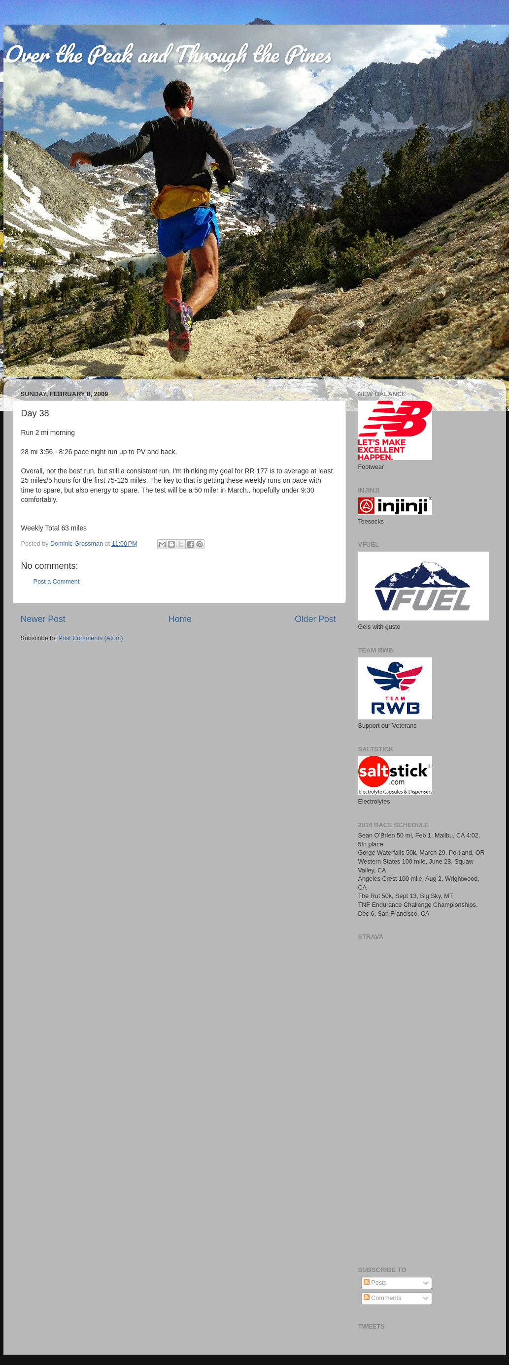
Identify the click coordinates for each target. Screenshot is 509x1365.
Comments (382, 1298)
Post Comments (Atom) (91, 638)
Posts (375, 1282)
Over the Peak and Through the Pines (167, 53)
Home (180, 619)
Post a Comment (57, 581)
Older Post (315, 619)
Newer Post (43, 619)
